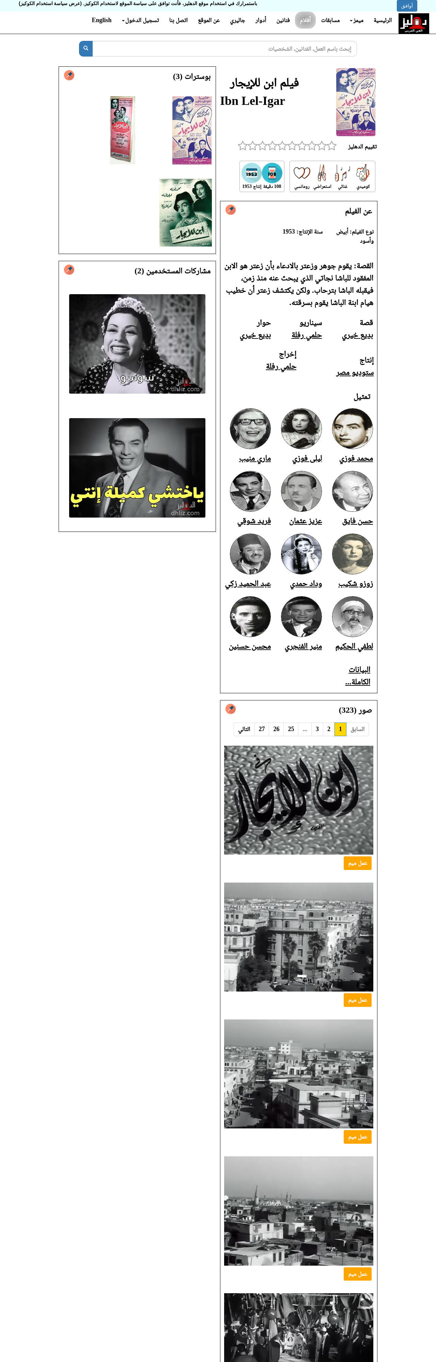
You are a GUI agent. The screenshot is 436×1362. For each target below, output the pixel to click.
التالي (244, 729)
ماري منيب (255, 458)
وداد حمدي (306, 583)
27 (262, 729)
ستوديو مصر (355, 372)
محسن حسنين (250, 646)
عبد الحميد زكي (248, 583)
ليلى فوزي (307, 458)
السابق (357, 729)
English (101, 20)
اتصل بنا (178, 20)
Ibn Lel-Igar (252, 101)
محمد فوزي (356, 458)
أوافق (407, 6)
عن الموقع (209, 20)
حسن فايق (357, 520)
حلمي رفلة (306, 334)
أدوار (260, 20)
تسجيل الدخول (140, 20)
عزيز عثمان (305, 520)
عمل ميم (357, 862)
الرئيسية (383, 20)
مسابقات (330, 20)
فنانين (283, 20)
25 (291, 729)
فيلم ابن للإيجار (264, 82)
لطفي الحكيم (354, 646)
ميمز (356, 20)
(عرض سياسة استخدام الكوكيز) (50, 3)
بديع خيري (357, 334)
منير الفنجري (303, 646)
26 (276, 729)
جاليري (237, 20)
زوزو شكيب (355, 583)
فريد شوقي (254, 520)
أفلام (305, 20)
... (304, 729)
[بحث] (86, 49)
